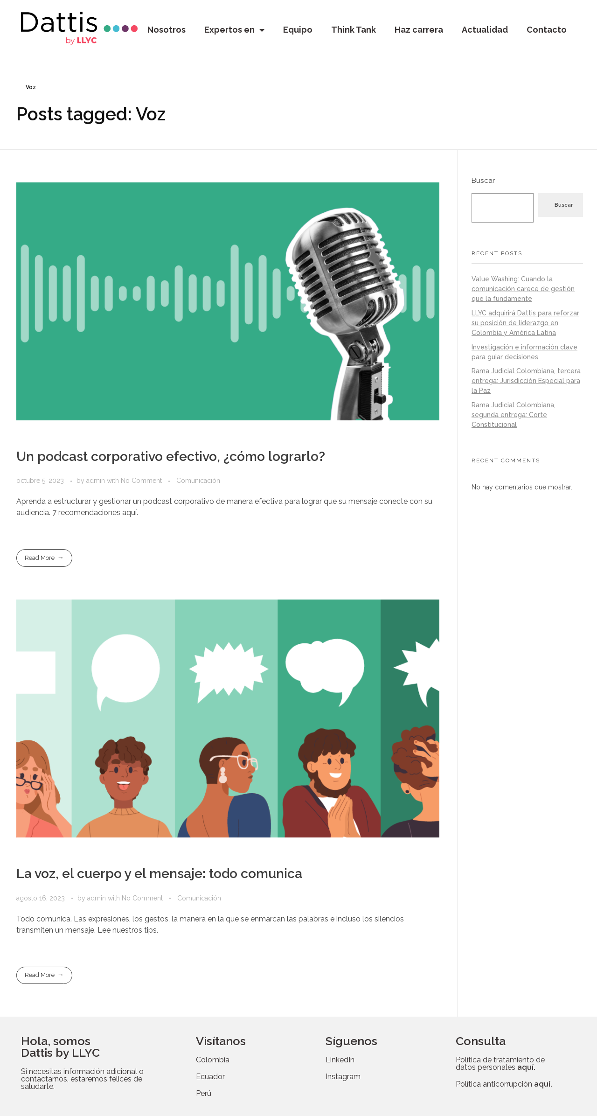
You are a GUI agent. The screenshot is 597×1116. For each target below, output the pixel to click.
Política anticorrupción (504, 1084)
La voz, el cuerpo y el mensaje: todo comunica (159, 873)
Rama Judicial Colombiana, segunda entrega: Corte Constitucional (513, 414)
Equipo (297, 30)
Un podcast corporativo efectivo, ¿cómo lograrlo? (170, 456)
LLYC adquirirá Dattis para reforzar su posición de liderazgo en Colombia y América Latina (525, 322)
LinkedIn (340, 1059)
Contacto (547, 30)
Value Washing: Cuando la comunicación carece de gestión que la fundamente (523, 288)
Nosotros (166, 30)
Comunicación (198, 480)
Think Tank (353, 30)
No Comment (141, 480)
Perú (203, 1093)
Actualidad (485, 30)
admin (96, 480)
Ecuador (210, 1076)
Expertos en (234, 30)
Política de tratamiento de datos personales (500, 1063)
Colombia (212, 1059)
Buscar (483, 180)
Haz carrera (419, 30)
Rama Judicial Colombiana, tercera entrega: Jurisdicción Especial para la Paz (526, 380)
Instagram (343, 1076)
